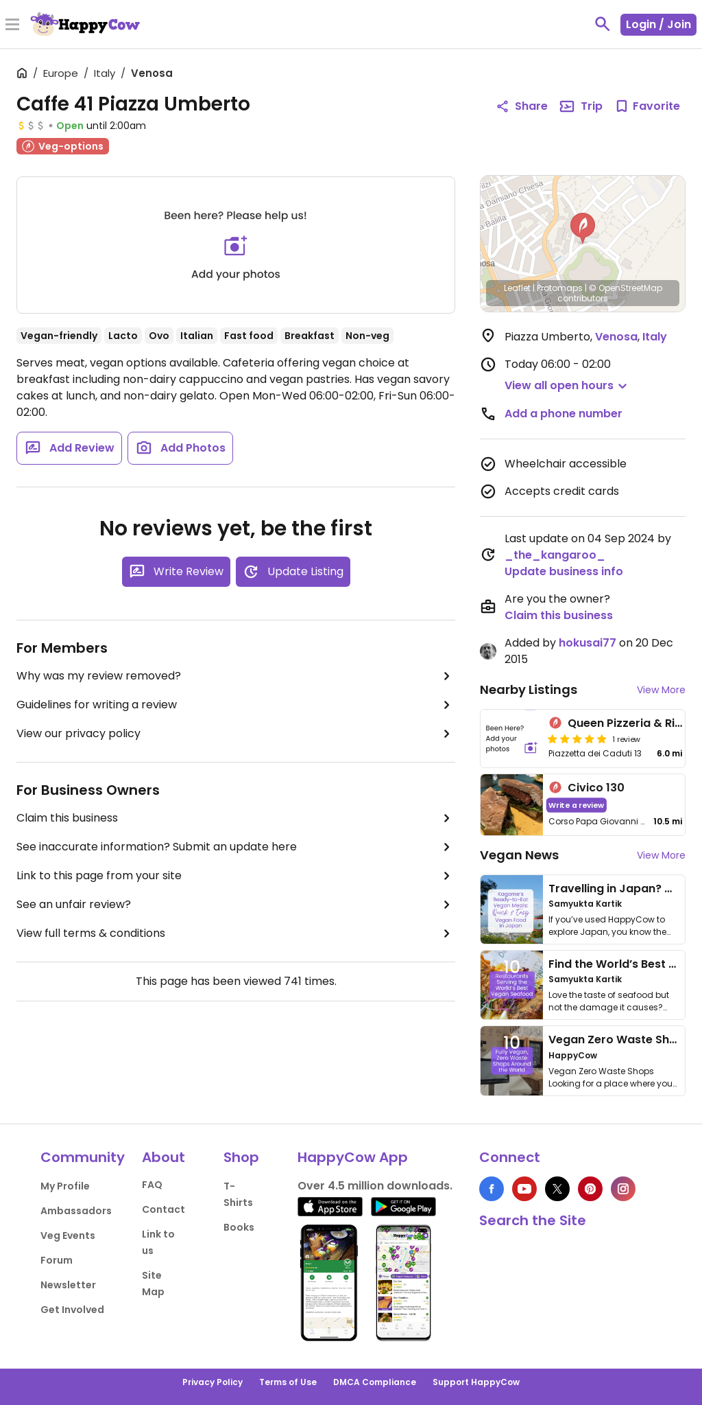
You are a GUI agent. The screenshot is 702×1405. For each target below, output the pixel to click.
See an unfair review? (235, 904)
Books (238, 1227)
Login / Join (658, 24)
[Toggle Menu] (12, 25)
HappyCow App (353, 1157)
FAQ (152, 1185)
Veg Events (67, 1235)
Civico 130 (596, 788)
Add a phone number (563, 413)
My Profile (65, 1186)
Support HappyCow (476, 1382)
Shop (241, 1157)
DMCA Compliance (374, 1382)
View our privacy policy (235, 733)
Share (522, 106)
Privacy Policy (212, 1382)
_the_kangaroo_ (555, 555)
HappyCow (572, 1055)
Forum (56, 1260)
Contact (163, 1209)
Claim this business (235, 818)
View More (661, 690)
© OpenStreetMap (625, 288)
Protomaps (560, 288)
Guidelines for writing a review (235, 705)
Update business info (564, 571)
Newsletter (68, 1285)
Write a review (577, 805)
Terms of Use (288, 1382)
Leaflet (517, 288)
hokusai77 (587, 643)
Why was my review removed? (235, 676)
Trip (581, 106)
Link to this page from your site (235, 876)
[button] (582, 228)
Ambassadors (76, 1211)
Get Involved (72, 1309)
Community (82, 1157)
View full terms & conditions (235, 933)
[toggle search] (602, 24)
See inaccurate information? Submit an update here (235, 847)
